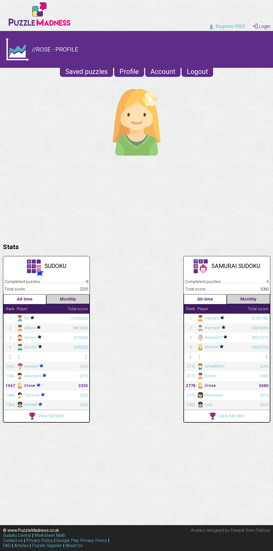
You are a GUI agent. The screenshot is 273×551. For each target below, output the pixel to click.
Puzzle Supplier (47, 545)
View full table (46, 416)
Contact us (13, 540)
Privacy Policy (39, 540)
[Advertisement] (136, 198)
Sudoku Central (17, 535)
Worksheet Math (49, 535)
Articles (21, 545)
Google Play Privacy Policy (81, 540)
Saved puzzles (86, 72)
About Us (74, 545)
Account (163, 72)
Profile (129, 72)
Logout (197, 72)
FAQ (7, 545)
